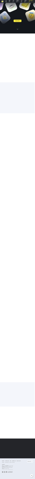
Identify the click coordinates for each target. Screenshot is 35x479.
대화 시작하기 (17, 20)
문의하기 (3, 460)
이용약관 (3, 462)
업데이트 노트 (14, 460)
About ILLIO (19, 460)
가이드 (10, 460)
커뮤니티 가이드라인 (12, 462)
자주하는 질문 (7, 460)
